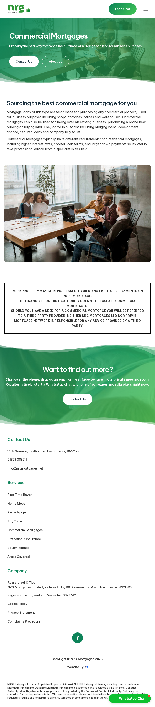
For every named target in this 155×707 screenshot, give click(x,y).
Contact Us (24, 61)
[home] (19, 9)
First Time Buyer (20, 495)
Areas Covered (19, 557)
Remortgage (17, 512)
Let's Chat (122, 9)
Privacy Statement (21, 612)
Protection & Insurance (24, 539)
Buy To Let (15, 521)
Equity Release (18, 548)
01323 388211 (17, 459)
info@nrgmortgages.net (25, 468)
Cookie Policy (17, 604)
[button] (145, 8)
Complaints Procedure (24, 621)
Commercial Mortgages (25, 530)
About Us (55, 61)
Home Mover (17, 504)
